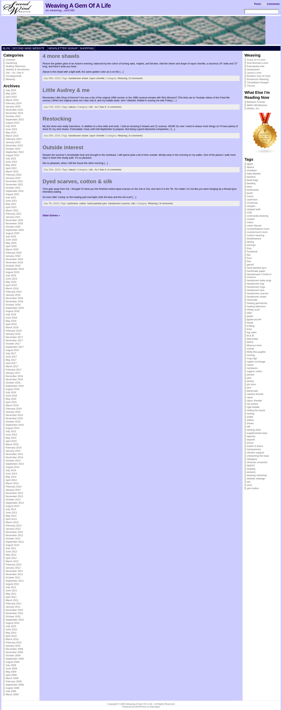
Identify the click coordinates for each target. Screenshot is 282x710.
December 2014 (14, 454)
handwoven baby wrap (259, 280)
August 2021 (12, 194)
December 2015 (14, 415)
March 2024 (12, 100)
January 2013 (13, 528)
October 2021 (13, 187)
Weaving (10, 79)
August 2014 (12, 467)
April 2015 (11, 441)
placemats (252, 390)
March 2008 (12, 694)
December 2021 (14, 181)
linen (249, 329)
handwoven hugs (256, 286)
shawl (250, 416)
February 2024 (13, 103)
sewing (250, 413)
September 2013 (15, 502)
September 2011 (15, 580)
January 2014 (13, 489)
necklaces (252, 368)
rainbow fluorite (255, 394)
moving (251, 355)
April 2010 (11, 636)
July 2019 (11, 275)
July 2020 (11, 236)
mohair (250, 348)
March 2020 (12, 249)
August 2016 (12, 389)
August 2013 (12, 506)
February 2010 (13, 642)
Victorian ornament (257, 462)
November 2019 (14, 262)
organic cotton (254, 371)
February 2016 (13, 408)
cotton (82, 203)
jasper (250, 316)
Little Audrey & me (65, 90)
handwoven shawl (78, 78)
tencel (250, 442)
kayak (250, 322)
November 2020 (14, 223)
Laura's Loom (254, 72)
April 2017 (11, 363)
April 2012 (11, 558)
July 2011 (11, 587)
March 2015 (12, 444)
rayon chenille (96, 78)
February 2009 (13, 681)
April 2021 (11, 207)
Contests (10, 59)
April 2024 (11, 96)
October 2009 (13, 655)
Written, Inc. (253, 108)
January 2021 (13, 217)
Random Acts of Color (259, 76)
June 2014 (11, 473)
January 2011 (13, 606)
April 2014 (11, 480)
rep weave (252, 403)
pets (249, 377)
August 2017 (12, 350)
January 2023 (13, 142)
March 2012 (12, 561)
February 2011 (13, 603)
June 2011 (11, 590)
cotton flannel (254, 225)
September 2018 (15, 307)
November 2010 (14, 613)
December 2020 (14, 220)
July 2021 (11, 197)
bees (249, 186)
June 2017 (11, 356)
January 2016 (13, 411)
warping (251, 468)
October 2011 (13, 577)
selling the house (256, 410)
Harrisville (252, 299)
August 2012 (12, 545)
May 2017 (11, 359)
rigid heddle (253, 407)
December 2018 (14, 298)
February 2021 (13, 213)
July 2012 (11, 548)
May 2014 (11, 476)
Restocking (56, 119)
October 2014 (13, 460)
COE (249, 212)
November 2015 (14, 418)
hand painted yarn (97, 203)
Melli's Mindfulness (257, 105)
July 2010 (11, 626)
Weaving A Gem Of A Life (78, 5)
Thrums (251, 85)
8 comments (166, 203)
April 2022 (11, 168)
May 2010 (11, 632)
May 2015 (11, 437)
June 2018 (11, 317)
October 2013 (13, 499)
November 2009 (14, 652)
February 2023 (13, 139)
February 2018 (13, 330)
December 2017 (14, 337)
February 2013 (13, 525)
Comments (273, 3)
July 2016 (11, 392)
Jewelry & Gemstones (17, 69)
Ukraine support (255, 452)
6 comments (136, 78)
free (249, 261)
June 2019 (11, 278)
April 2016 (11, 402)
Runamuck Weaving (258, 79)
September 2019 (15, 268)
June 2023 (11, 129)
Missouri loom (254, 345)
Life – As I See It (14, 72)
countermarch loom (257, 232)
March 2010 (12, 639)
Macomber (252, 338)
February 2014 (13, 486)
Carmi (250, 196)
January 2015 (13, 450)
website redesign (256, 478)
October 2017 (13, 343)
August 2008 (12, 687)
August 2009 (12, 662)
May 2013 (11, 515)
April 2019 (11, 285)
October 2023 (13, 116)
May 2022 (11, 165)
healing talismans (256, 306)
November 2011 (14, 574)
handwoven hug (255, 283)
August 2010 (12, 623)
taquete (251, 439)
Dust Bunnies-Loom (257, 63)
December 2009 (14, 649)
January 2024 (13, 106)
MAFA (250, 342)
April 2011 (11, 597)
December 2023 (14, 109)
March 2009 (12, 678)
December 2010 (14, 610)
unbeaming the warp (258, 455)
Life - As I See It (97, 106)
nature (72, 106)
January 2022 (13, 178)
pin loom (251, 384)
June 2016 (11, 395)
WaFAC (251, 465)
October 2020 (13, 226)
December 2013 (14, 493)
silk (133, 203)
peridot (250, 374)
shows (250, 423)
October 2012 (13, 538)
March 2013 (12, 522)
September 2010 (15, 619)
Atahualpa (154, 706)
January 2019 (13, 294)
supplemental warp (257, 433)
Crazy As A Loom (256, 59)
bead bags (252, 180)
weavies (251, 472)
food (249, 258)
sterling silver (254, 429)
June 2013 (11, 512)
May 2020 (11, 243)
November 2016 (14, 379)
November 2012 (14, 535)
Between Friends (256, 102)
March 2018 (12, 327)
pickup (250, 381)
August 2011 (12, 584)
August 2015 (12, 428)
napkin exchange (256, 361)
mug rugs (252, 358)
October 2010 (13, 616)
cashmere (72, 203)
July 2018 (11, 314)
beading (251, 183)
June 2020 (11, 239)
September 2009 (15, 658)
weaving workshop (257, 475)
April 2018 (11, 324)
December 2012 (14, 532)
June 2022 (11, 161)
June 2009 (11, 668)
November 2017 (14, 340)
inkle (249, 312)
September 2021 (15, 191)
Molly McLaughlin (256, 351)
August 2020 (12, 233)
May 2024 (11, 93)
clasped (251, 206)
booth (250, 193)
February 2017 (13, 369)
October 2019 (13, 265)
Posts (257, 3)
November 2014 (14, 457)
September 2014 (15, 463)
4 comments (114, 106)
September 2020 (15, 230)
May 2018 (11, 320)
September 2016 (15, 385)
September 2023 (15, 119)
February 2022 (13, 174)
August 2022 (12, 155)
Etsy (249, 248)
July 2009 (11, 665)
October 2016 (13, 382)
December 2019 (14, 259)
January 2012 (13, 567)
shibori (250, 420)
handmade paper (256, 271)
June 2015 (11, 434)
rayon (250, 397)
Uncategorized (13, 76)
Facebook (252, 251)
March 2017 (12, 366)
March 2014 (12, 483)
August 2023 (12, 122)
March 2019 (12, 288)
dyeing (250, 241)
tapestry (251, 436)
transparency (254, 449)
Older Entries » (51, 215)
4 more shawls (60, 56)
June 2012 (11, 551)
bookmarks (253, 189)
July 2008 (11, 691)
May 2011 (11, 593)
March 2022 (12, 171)
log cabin (252, 332)
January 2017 (13, 372)
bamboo (251, 176)
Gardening (11, 63)
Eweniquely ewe (255, 66)
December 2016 (14, 376)
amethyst (252, 170)
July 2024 (11, 90)
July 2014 (11, 470)
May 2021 (11, 204)
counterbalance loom (258, 228)
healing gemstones (257, 303)
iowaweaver (253, 69)
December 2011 (14, 571)
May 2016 (11, 398)
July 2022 (11, 158)
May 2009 (11, 671)
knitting (251, 325)
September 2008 (15, 684)
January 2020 (13, 255)
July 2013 (11, 509)
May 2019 (11, 281)
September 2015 (15, 424)
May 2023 (11, 132)
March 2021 (12, 210)
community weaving (257, 215)
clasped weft (253, 209)
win (248, 481)
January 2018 (13, 333)
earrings (251, 245)
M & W (250, 335)
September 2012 (15, 541)
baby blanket (254, 173)
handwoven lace (256, 290)
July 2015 (11, 431)
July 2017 (11, 353)
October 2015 (13, 421)
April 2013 (11, 519)
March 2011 (12, 600)
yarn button (253, 488)
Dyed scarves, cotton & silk (77, 181)
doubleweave (254, 238)
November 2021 (14, 184)
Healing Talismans (15, 66)
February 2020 (13, 252)
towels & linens (255, 446)
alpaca (250, 167)
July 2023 (11, 126)
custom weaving (255, 235)
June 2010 (11, 629)
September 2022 (15, 152)
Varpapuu (252, 459)
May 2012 (11, 554)
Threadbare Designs (258, 82)
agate (250, 163)
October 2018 (13, 304)
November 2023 (14, 113)
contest (251, 219)
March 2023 (12, 135)
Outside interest (62, 147)
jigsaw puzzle (254, 319)
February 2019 (13, 291)
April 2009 (11, 675)
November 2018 (14, 301)
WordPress (141, 706)
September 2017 (15, 346)
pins (249, 387)
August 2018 (12, 311)
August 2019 (12, 272)
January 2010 (13, 645)
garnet (250, 264)
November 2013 (14, 496)
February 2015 (13, 447)
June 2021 (11, 200)
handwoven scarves (119, 203)
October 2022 (13, 148)
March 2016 (12, 405)
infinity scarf (253, 309)
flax (249, 254)
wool (249, 485)
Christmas (252, 202)
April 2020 (11, 246)
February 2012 (13, 564)
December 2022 (14, 145)
